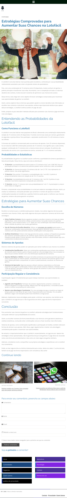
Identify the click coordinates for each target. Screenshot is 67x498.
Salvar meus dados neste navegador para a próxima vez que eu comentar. (26, 440)
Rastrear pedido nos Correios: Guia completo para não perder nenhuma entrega (15, 389)
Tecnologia (40, 465)
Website (9, 432)
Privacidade (52, 495)
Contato (39, 470)
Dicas (5, 459)
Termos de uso (42, 475)
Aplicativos (40, 459)
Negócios (6, 470)
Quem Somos (60, 495)
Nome (4, 416)
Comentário (6, 402)
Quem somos (7, 475)
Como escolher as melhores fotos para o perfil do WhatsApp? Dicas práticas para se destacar (50, 388)
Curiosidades (7, 465)
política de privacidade (11, 481)
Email (4, 424)
